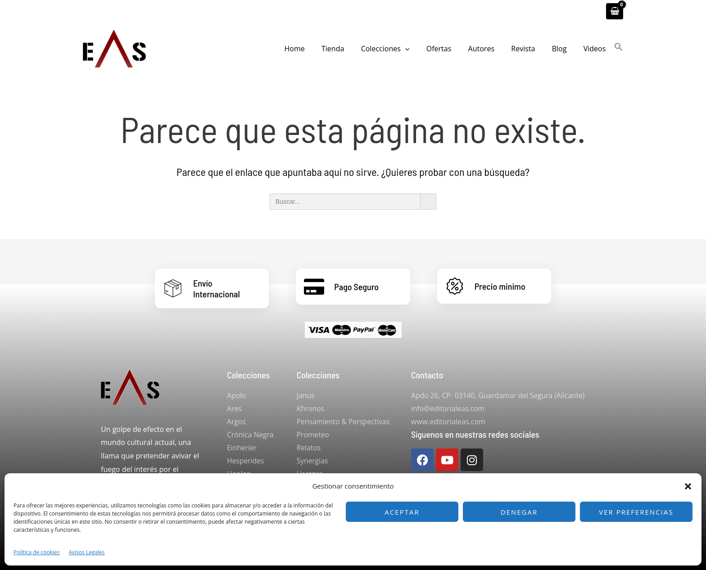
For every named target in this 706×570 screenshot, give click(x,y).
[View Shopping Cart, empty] (614, 11)
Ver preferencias (636, 511)
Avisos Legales (87, 552)
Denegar (519, 511)
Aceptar (402, 511)
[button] (687, 486)
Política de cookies (37, 552)
